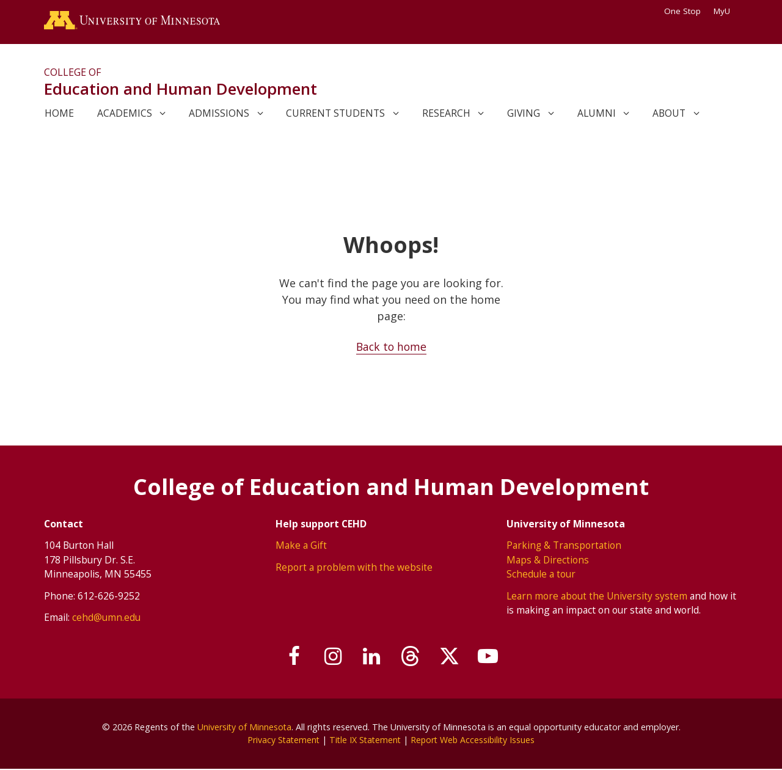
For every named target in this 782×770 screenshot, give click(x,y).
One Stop (682, 11)
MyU (726, 11)
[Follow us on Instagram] (329, 657)
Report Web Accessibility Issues (474, 741)
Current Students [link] (335, 114)
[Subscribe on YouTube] (494, 657)
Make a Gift (301, 546)
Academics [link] (124, 114)
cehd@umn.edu (106, 618)
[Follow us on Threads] (412, 657)
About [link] (668, 114)
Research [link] (446, 114)
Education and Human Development (180, 90)
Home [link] (59, 114)
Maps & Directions (548, 560)
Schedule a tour (541, 575)
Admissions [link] (219, 114)
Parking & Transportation (564, 546)
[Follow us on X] (453, 657)
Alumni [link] (596, 114)
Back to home (391, 347)
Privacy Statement (281, 741)
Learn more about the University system (597, 596)
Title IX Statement (364, 741)
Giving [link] (523, 114)
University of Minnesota (244, 727)
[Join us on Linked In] (371, 657)
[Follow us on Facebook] (288, 657)
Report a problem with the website (354, 567)
